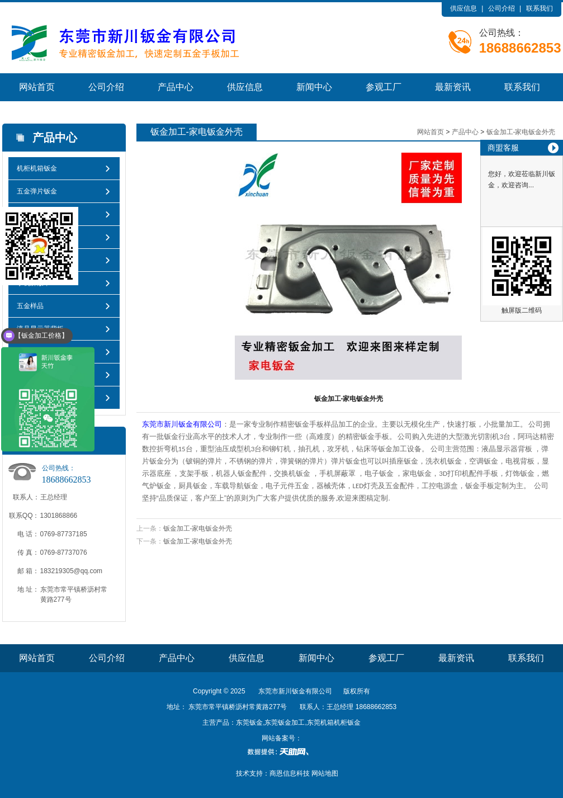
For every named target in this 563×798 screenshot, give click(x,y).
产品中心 (175, 87)
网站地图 (324, 773)
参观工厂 (383, 87)
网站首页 (37, 87)
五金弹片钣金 (37, 191)
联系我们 (539, 8)
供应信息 (463, 8)
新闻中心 (314, 87)
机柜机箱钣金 (37, 168)
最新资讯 (453, 87)
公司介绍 (501, 8)
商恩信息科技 (289, 773)
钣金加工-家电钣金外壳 (521, 132)
